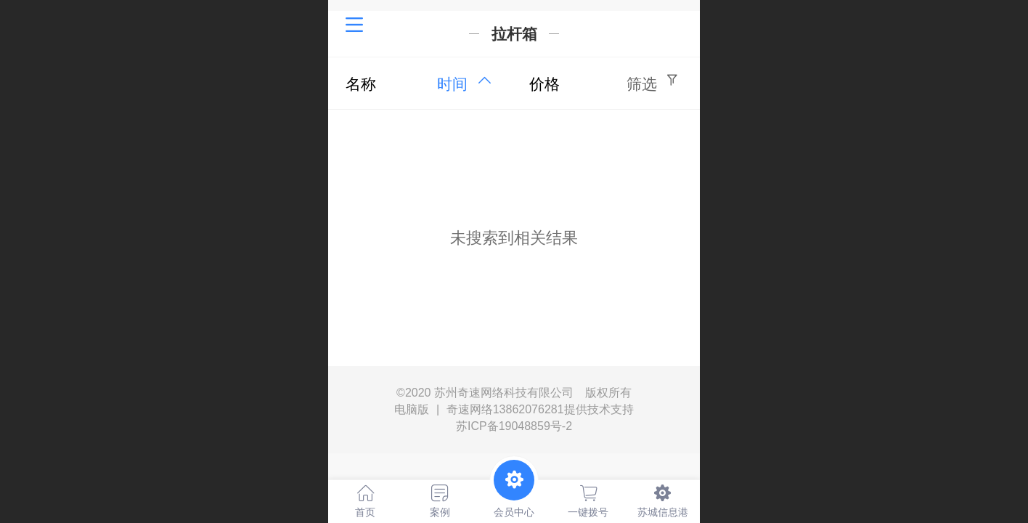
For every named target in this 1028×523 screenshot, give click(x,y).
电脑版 (411, 409)
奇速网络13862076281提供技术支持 (540, 409)
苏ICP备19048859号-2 (514, 426)
